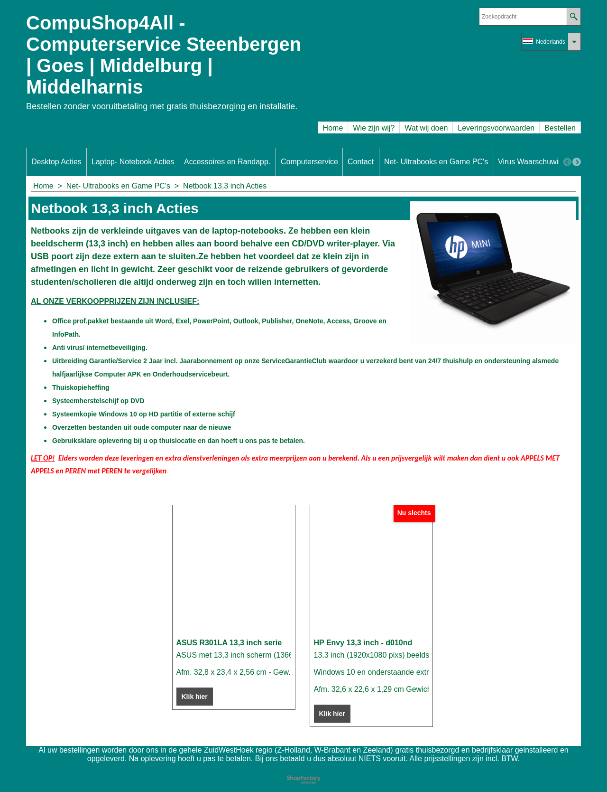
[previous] (567, 162)
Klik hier (195, 696)
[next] (576, 162)
